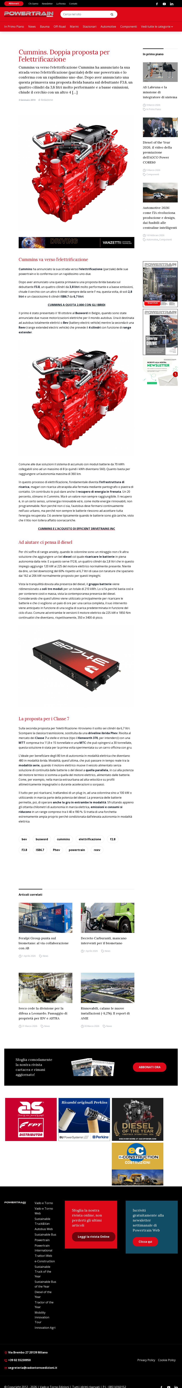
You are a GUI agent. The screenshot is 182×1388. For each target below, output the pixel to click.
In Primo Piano (14, 26)
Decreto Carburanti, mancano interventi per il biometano (104, 940)
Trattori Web (43, 1256)
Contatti (73, 3)
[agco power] (137, 1119)
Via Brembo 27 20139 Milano (26, 1352)
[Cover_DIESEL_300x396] (160, 284)
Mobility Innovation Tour (42, 1317)
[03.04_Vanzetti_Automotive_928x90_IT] (76, 242)
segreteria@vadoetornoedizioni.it (30, 1368)
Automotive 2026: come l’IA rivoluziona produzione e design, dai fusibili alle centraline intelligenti (160, 218)
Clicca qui (145, 1242)
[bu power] (84, 1119)
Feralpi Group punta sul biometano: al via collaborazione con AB (44, 943)
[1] (160, 371)
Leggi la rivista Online (93, 1237)
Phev (56, 850)
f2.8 (112, 839)
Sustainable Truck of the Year (43, 1271)
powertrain (77, 850)
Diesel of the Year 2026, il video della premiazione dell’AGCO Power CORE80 (157, 152)
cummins (63, 839)
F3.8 (24, 850)
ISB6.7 (40, 850)
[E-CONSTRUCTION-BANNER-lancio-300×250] (137, 1164)
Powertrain (42, 1240)
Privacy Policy (146, 1360)
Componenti (128, 26)
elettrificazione (90, 839)
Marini (74, 26)
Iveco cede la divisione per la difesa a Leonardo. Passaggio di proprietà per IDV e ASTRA (43, 1013)
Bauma (44, 26)
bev (24, 839)
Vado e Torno (44, 1203)
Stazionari (89, 26)
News (32, 26)
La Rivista (61, 3)
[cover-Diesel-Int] (160, 332)
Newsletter (47, 3)
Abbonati (14, 3)
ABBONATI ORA (149, 1067)
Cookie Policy (167, 1360)
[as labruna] (31, 1119)
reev (97, 850)
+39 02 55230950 (17, 1360)
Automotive (108, 26)
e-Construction (45, 1261)
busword (42, 839)
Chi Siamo (33, 3)
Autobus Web (44, 1229)
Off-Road (60, 26)
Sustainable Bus (45, 1234)
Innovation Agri (45, 1328)
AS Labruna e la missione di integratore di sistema (160, 92)
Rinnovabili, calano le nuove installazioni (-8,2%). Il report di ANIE (105, 1013)
